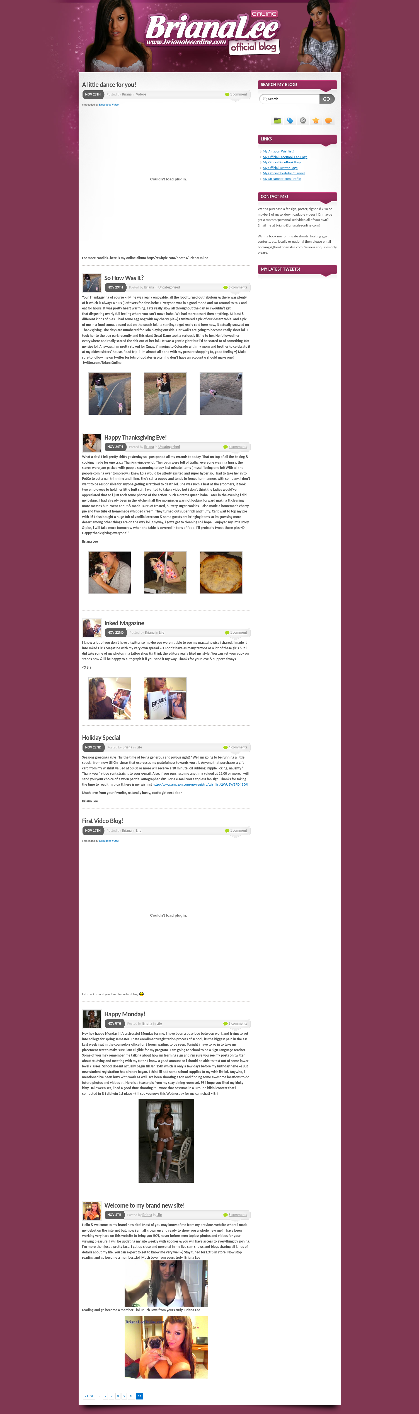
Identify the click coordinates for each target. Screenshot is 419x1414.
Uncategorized (169, 287)
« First (88, 1396)
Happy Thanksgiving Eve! (136, 437)
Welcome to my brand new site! (145, 1205)
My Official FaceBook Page (282, 162)
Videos (141, 94)
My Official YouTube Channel (284, 173)
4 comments (238, 447)
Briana (127, 94)
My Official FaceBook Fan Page (285, 157)
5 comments (238, 1215)
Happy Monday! (125, 1014)
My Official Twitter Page (280, 168)
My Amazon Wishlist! (278, 151)
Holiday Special (101, 737)
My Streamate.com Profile (282, 179)
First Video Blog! (102, 821)
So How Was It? (124, 278)
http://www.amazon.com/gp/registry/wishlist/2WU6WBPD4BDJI (200, 784)
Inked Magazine (124, 623)
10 (131, 1396)
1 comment (238, 94)
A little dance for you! (109, 85)
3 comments (238, 287)
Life (161, 632)
